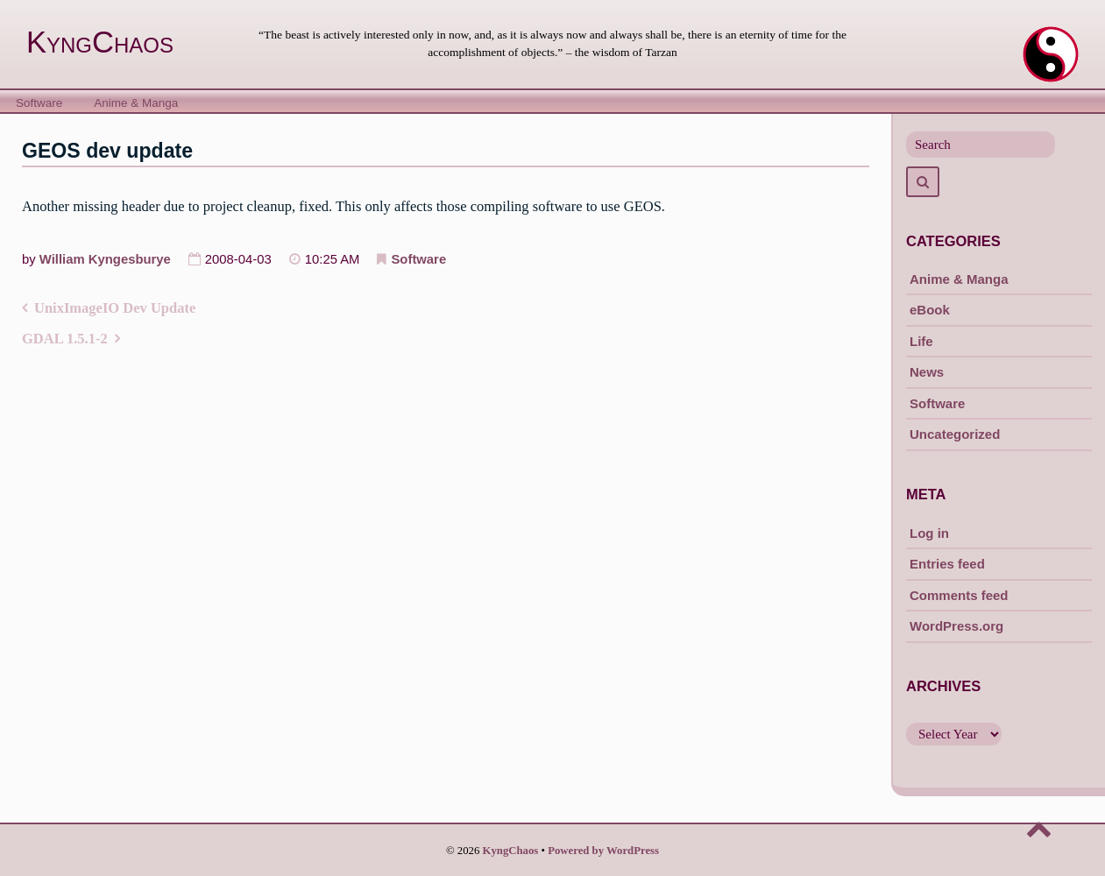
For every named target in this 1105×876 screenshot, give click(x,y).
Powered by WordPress (603, 850)
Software (39, 103)
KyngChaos (100, 42)
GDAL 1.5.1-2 (65, 338)
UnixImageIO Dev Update (114, 308)
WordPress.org (956, 625)
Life (921, 341)
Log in (929, 533)
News (927, 371)
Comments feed (959, 595)
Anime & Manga (136, 103)
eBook (930, 309)
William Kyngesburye (105, 259)
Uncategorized (955, 434)
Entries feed (947, 563)
